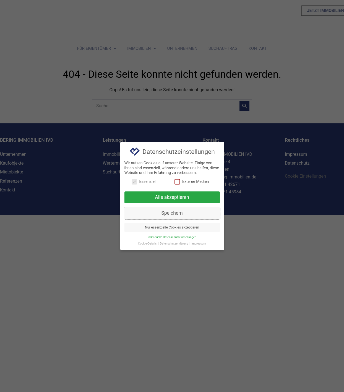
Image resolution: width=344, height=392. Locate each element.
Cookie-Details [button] (147, 244)
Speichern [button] (172, 213)
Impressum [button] (198, 244)
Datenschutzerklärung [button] (174, 244)
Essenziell (144, 182)
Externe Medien (191, 182)
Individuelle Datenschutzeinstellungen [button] (172, 237)
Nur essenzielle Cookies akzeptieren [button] (172, 228)
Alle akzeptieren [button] (172, 197)
